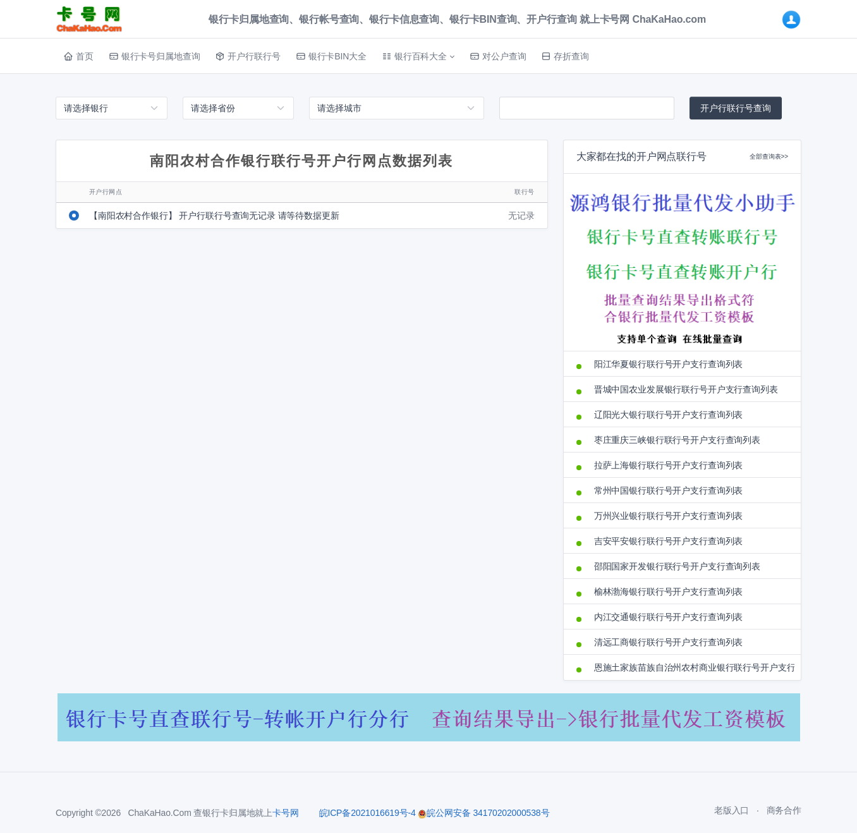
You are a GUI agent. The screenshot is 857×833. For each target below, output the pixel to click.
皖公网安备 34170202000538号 (483, 813)
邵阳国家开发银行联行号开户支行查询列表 (677, 566)
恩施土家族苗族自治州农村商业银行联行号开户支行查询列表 (691, 667)
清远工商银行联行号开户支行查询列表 (668, 642)
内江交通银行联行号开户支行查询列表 (668, 617)
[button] (418, 56)
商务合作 (784, 810)
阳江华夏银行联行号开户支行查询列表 (668, 364)
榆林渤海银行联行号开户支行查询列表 (668, 592)
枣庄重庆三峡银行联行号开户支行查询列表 (677, 440)
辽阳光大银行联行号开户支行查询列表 (668, 415)
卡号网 (285, 813)
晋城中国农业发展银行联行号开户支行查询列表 (686, 389)
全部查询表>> (769, 156)
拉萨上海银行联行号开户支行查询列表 (668, 465)
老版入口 (731, 810)
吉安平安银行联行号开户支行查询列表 (668, 541)
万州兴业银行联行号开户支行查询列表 (668, 516)
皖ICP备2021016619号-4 (367, 813)
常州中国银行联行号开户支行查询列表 (668, 490)
